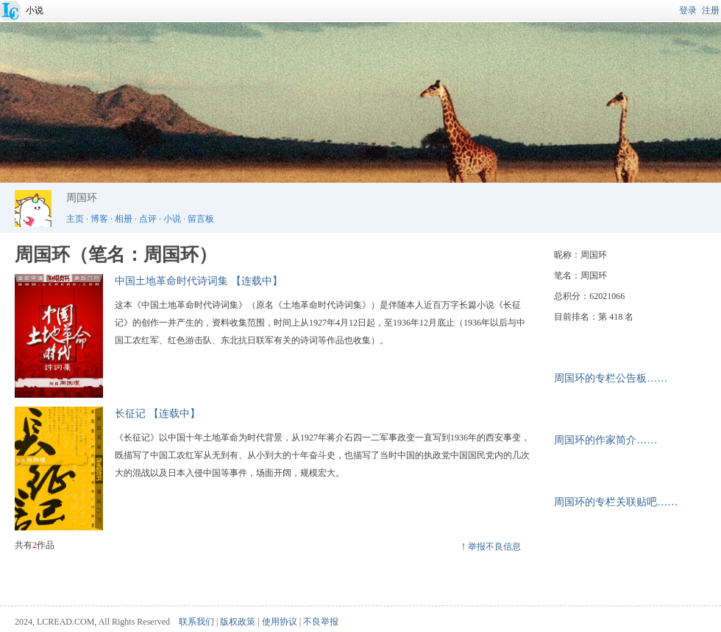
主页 (75, 219)
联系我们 (196, 622)
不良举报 (320, 622)
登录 (688, 10)
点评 (148, 219)
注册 (711, 10)
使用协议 (279, 622)
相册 (123, 219)
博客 (99, 219)
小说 (34, 10)
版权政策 (237, 622)
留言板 (201, 219)
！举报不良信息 (490, 546)
